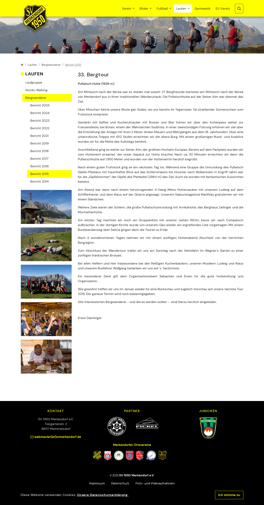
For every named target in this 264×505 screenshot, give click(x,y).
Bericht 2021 (39, 136)
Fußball (163, 8)
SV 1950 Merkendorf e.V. (136, 475)
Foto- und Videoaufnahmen (155, 483)
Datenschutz (120, 483)
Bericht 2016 (39, 166)
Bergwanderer (35, 98)
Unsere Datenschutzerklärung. (102, 495)
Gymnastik (202, 8)
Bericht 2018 (39, 151)
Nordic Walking (36, 90)
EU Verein (223, 8)
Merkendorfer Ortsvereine (132, 445)
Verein (127, 8)
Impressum (97, 483)
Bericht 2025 (40, 105)
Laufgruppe (33, 82)
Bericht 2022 (39, 128)
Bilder (144, 8)
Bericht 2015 (39, 174)
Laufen (181, 8)
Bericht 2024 (40, 113)
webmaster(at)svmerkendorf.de (57, 437)
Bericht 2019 (39, 143)
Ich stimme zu (229, 495)
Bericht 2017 (39, 159)
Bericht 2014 (39, 181)
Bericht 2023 (39, 120)
